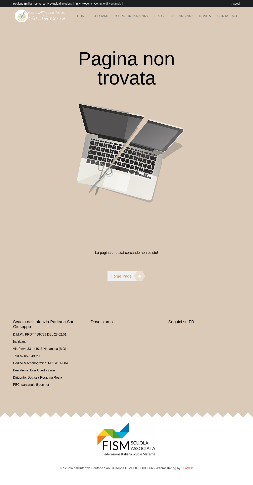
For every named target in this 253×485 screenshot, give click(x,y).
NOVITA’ (205, 16)
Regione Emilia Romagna (29, 3)
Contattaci (227, 16)
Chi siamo (101, 16)
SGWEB (187, 468)
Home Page (127, 276)
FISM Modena (83, 3)
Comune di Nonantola (108, 3)
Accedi (236, 3)
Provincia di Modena (59, 3)
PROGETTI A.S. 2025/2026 (173, 16)
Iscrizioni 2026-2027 (131, 16)
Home (82, 16)
